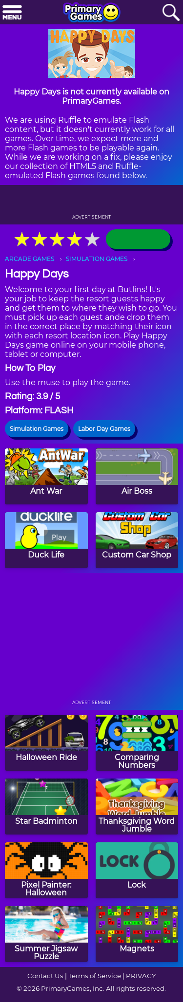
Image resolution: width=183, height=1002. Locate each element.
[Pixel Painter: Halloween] (46, 870)
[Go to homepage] (92, 13)
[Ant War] (46, 476)
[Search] (171, 13)
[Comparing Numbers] (137, 743)
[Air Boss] (137, 476)
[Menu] (12, 13)
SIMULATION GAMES (96, 258)
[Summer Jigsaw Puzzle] (46, 934)
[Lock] (137, 870)
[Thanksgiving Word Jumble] (137, 807)
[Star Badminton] (46, 807)
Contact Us (45, 976)
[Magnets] (137, 934)
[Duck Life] (46, 540)
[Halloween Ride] (46, 743)
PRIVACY (141, 976)
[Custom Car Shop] (137, 540)
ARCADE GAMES (29, 258)
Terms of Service (94, 976)
